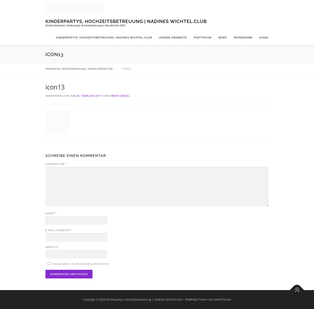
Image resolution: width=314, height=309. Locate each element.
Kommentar (56, 164)
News (222, 37)
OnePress (191, 299)
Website (51, 247)
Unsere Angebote (173, 37)
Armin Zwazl (120, 96)
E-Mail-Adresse (59, 230)
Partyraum (202, 37)
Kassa (264, 37)
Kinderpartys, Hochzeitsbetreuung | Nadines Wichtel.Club (126, 21)
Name (51, 213)
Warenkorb (243, 37)
